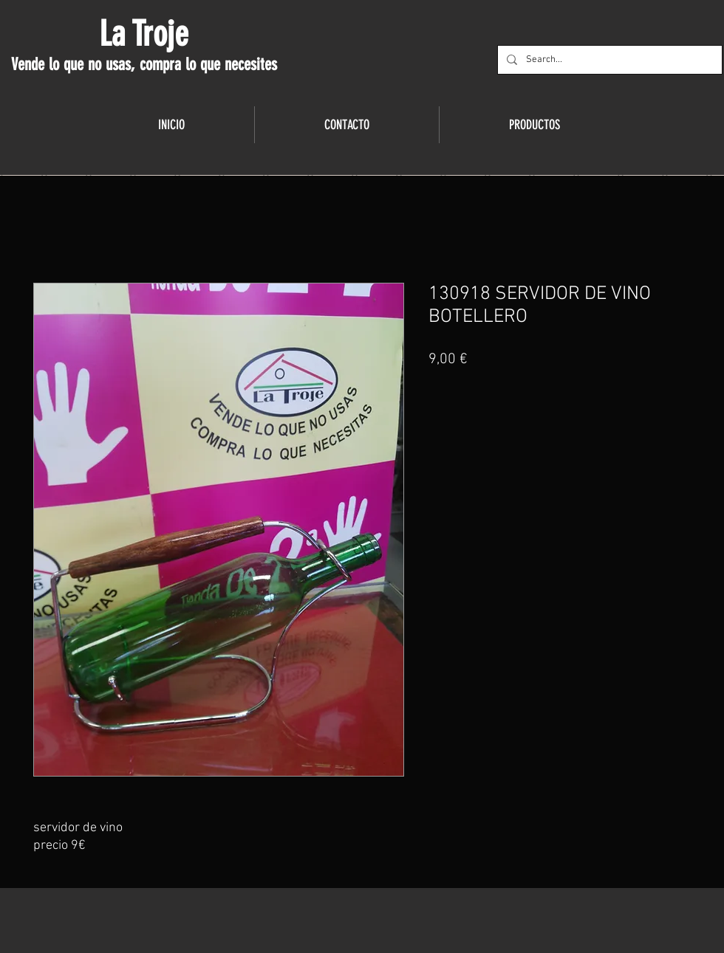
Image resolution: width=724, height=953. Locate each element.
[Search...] (608, 60)
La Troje (143, 34)
